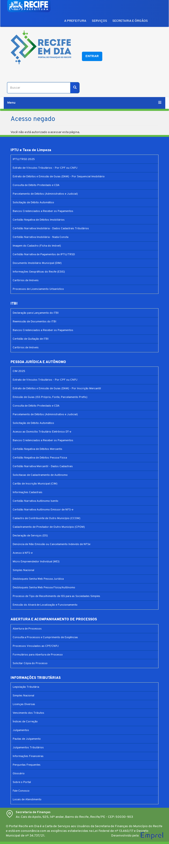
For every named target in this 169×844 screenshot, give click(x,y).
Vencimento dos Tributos (28, 713)
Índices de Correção (25, 721)
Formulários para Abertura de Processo (38, 654)
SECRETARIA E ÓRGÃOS (130, 21)
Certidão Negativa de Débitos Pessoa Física (40, 457)
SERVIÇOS (99, 21)
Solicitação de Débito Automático (33, 202)
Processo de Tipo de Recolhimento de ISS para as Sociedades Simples (56, 596)
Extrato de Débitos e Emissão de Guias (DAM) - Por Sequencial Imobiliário (59, 176)
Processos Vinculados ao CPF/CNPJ (36, 646)
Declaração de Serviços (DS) (30, 535)
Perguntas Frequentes (26, 765)
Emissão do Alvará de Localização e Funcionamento (45, 605)
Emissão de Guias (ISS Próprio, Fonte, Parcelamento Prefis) (50, 397)
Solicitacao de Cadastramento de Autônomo (40, 475)
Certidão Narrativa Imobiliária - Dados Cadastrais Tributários (51, 228)
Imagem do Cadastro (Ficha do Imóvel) (37, 245)
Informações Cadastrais (27, 492)
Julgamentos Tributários (28, 747)
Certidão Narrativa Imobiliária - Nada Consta (40, 237)
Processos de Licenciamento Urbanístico (38, 289)
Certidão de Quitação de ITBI (30, 339)
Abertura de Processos (27, 628)
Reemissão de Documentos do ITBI (34, 321)
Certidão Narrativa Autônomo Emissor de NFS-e (43, 509)
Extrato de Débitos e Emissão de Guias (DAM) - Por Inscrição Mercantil (57, 388)
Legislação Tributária (26, 687)
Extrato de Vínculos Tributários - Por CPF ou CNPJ (45, 168)
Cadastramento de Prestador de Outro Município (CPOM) (49, 527)
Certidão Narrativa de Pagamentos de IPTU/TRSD (44, 254)
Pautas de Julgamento (27, 739)
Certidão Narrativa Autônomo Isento (35, 501)
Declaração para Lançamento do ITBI (36, 313)
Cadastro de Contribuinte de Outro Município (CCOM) (46, 518)
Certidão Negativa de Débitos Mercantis (37, 449)
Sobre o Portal (22, 782)
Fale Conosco (21, 790)
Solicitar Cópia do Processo (30, 663)
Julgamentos (21, 730)
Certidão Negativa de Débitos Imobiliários (39, 219)
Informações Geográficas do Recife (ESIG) (39, 271)
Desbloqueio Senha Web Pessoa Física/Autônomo (44, 587)
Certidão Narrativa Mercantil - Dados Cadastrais (43, 466)
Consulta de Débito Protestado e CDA (36, 185)
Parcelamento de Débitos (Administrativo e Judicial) (45, 194)
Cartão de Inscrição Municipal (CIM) (35, 483)
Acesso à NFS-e (23, 553)
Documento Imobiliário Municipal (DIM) (37, 263)
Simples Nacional (23, 570)
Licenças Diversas (24, 704)
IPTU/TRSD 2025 (24, 159)
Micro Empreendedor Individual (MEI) (36, 561)
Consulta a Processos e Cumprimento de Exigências (45, 637)
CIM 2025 (19, 371)
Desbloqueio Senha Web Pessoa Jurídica (38, 579)
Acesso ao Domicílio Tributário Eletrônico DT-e (42, 431)
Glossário (19, 773)
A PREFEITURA (75, 21)
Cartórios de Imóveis (26, 280)
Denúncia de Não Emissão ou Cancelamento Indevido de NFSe (51, 544)
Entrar (92, 56)
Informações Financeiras (28, 756)
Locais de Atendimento (27, 799)
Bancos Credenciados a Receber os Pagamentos (43, 211)
